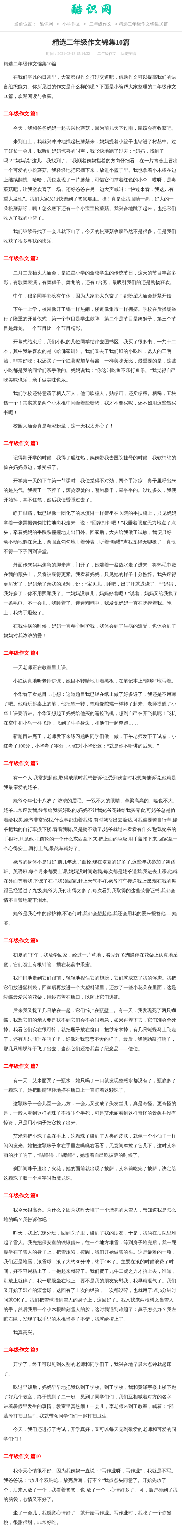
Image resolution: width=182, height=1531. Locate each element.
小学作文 (71, 24)
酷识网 (46, 24)
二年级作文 (100, 24)
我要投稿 (128, 53)
